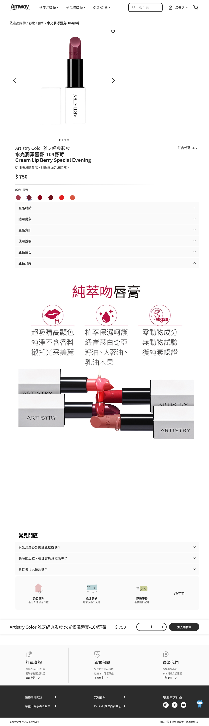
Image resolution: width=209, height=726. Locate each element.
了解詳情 (179, 593)
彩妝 (32, 22)
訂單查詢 (34, 662)
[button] (107, 207)
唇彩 (41, 22)
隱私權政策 (178, 722)
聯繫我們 (171, 662)
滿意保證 (102, 662)
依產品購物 (18, 22)
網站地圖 (164, 722)
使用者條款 (192, 722)
